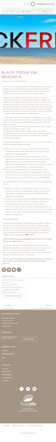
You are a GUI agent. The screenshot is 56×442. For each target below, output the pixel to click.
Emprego (5, 369)
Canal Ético (5, 381)
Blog (3, 357)
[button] (4, 270)
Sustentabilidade (7, 377)
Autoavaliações (7, 375)
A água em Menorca (10, 285)
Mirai (34, 433)
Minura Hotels (6, 371)
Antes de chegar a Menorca (14, 280)
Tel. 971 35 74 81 (7, 321)
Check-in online (11, 11)
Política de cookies (18, 425)
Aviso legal (5, 425)
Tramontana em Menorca (12, 287)
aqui (26, 234)
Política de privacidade (34, 425)
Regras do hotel (9, 292)
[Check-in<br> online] (7, 11)
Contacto (5, 350)
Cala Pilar (6, 282)
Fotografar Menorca (11, 289)
